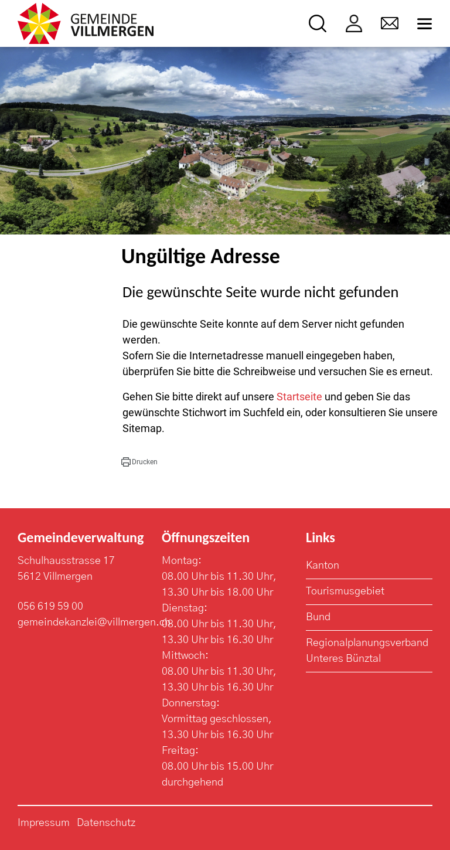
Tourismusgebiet (345, 591)
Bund (318, 617)
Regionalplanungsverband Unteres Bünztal (367, 651)
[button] (139, 462)
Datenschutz (106, 823)
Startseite (299, 396)
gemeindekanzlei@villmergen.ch (94, 622)
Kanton (322, 565)
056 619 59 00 (50, 606)
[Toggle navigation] (424, 24)
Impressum (44, 823)
